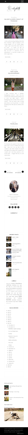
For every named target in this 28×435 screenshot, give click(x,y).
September (11, 348)
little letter (8, 291)
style (20, 296)
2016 (8, 365)
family (20, 286)
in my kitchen (19, 288)
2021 (8, 316)
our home (19, 293)
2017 (8, 323)
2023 (9, 312)
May (9, 355)
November (11, 327)
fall (18, 286)
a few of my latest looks (17, 262)
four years (10, 342)
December (11, 325)
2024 (9, 310)
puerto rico (9, 294)
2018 (8, 321)
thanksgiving (8, 298)
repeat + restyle (15, 237)
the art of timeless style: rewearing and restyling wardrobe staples (17, 251)
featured (14, 122)
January (10, 363)
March (10, 359)
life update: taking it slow (9, 407)
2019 (8, 319)
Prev (6, 32)
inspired (10, 289)
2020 (9, 317)
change (10, 345)
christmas (14, 285)
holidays (14, 288)
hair (11, 288)
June (10, 354)
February (11, 361)
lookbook (12, 291)
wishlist (20, 301)
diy (11, 286)
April (10, 357)
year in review (8, 303)
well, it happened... (15, 269)
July (9, 352)
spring (16, 296)
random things (16, 294)
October (10, 346)
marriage (8, 293)
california (8, 285)
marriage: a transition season (16, 257)
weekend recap (11, 301)
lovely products (18, 291)
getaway (8, 288)
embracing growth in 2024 (16, 244)
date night (19, 285)
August (10, 350)
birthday (13, 283)
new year (13, 293)
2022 (9, 314)
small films (11, 296)
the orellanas (18, 298)
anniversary (8, 283)
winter (16, 301)
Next (21, 32)
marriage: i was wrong (14, 391)
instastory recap (14, 289)
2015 (8, 366)
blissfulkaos (14, 17)
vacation (14, 300)
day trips (8, 286)
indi (7, 289)
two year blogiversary (13, 331)
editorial (15, 286)
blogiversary (14, 70)
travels (8, 300)
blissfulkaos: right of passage (14, 328)
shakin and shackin (12, 340)
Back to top (20, 433)
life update (20, 289)
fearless (14, 124)
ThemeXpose (18, 431)
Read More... (8, 57)
